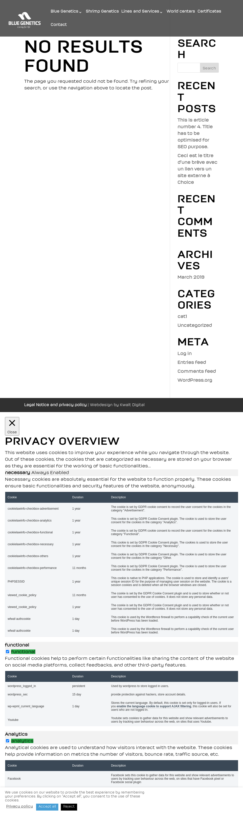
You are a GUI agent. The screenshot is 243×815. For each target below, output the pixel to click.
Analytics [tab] (16, 734)
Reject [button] (69, 806)
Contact (59, 25)
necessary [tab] (18, 472)
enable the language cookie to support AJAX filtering (154, 706)
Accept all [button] (47, 806)
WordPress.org (194, 380)
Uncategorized (194, 325)
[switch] (7, 651)
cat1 (182, 316)
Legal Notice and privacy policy (55, 405)
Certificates (209, 11)
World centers (181, 11)
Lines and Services (140, 11)
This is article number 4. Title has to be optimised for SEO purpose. (195, 133)
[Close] (12, 426)
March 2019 (190, 277)
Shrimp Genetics (102, 11)
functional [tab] (17, 645)
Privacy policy (19, 806)
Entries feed (191, 362)
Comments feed (196, 371)
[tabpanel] (121, 556)
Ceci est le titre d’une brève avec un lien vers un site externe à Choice (197, 169)
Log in (184, 353)
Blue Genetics (64, 11)
